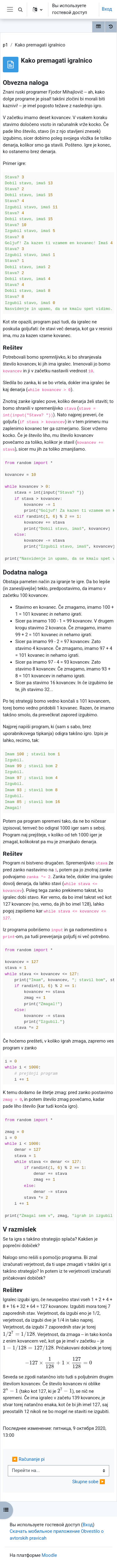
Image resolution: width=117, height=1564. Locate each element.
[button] (20, 9)
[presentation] (19, 1334)
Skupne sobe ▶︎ (88, 1481)
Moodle (49, 1555)
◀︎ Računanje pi (28, 1459)
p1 (5, 45)
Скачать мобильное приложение (45, 1531)
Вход (107, 9)
